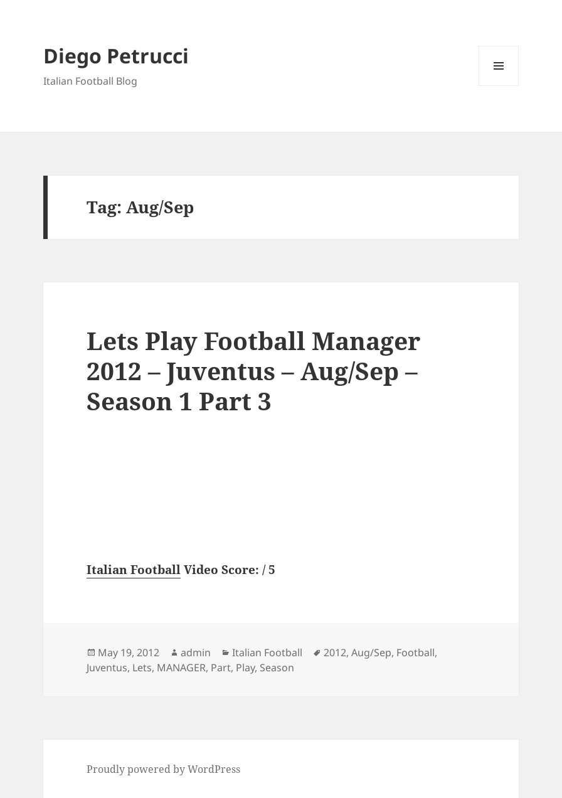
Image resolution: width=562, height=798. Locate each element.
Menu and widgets (499, 85)
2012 (335, 652)
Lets (142, 667)
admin (196, 652)
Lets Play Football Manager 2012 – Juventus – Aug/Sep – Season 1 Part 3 (253, 370)
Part (221, 667)
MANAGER (181, 667)
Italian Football (134, 569)
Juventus (107, 667)
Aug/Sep (371, 652)
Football (415, 652)
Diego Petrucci (116, 55)
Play (245, 667)
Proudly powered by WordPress (163, 769)
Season (277, 667)
